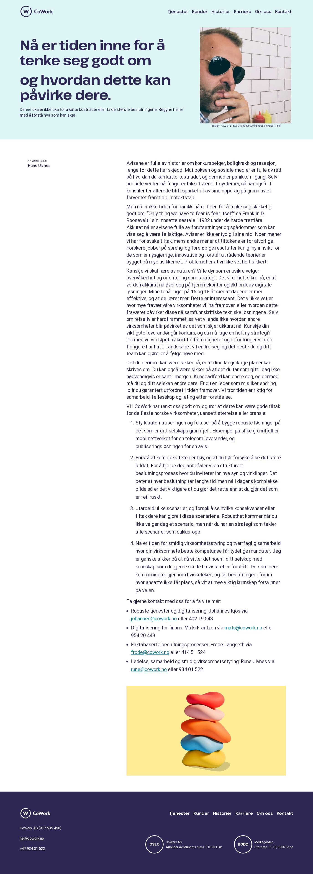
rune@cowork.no (149, 669)
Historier (220, 11)
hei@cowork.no (32, 838)
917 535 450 (50, 828)
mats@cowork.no (243, 628)
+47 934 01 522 (32, 848)
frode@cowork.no (150, 652)
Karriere (242, 11)
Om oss (263, 11)
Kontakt (283, 11)
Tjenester (178, 11)
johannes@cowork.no (154, 618)
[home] (37, 11)
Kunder (200, 11)
